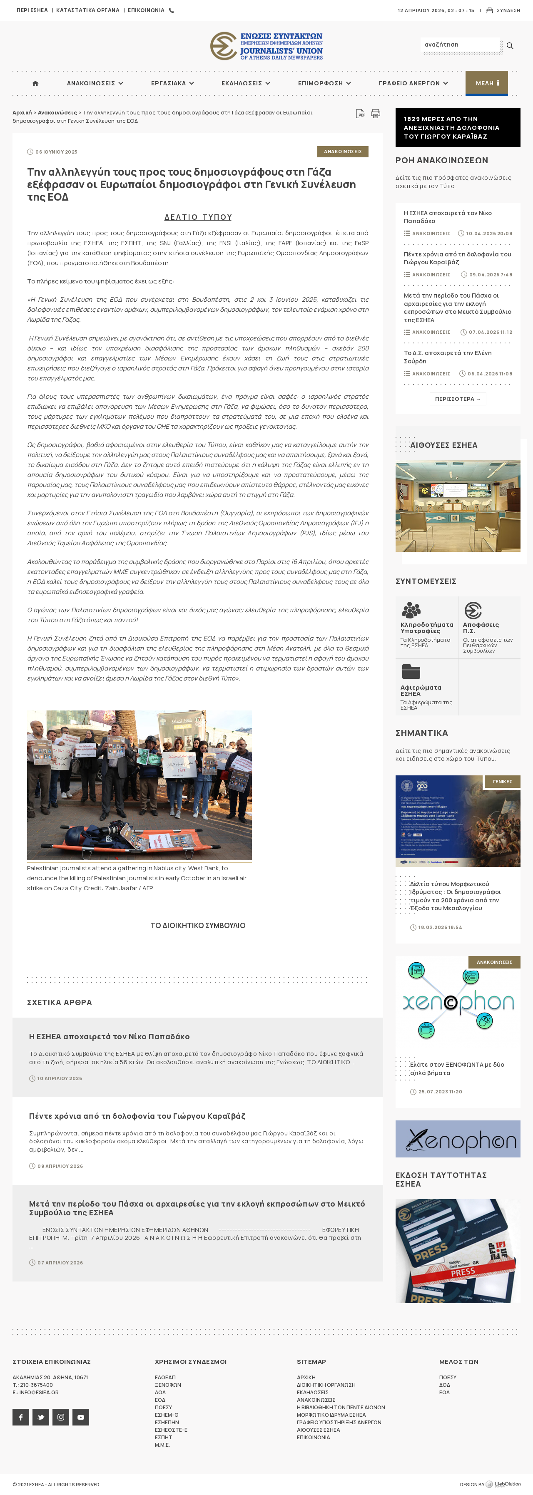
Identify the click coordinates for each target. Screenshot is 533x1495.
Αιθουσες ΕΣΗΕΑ (444, 445)
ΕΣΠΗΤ (163, 1437)
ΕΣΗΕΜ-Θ (167, 1414)
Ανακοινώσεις (57, 112)
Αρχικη (306, 1377)
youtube (80, 1417)
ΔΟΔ (160, 1392)
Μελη (485, 83)
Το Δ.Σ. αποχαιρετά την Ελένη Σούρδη (448, 357)
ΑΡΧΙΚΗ (35, 83)
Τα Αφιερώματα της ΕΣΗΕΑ (427, 697)
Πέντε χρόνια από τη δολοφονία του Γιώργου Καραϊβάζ (137, 1116)
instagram (60, 1417)
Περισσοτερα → (458, 398)
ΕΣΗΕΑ (266, 46)
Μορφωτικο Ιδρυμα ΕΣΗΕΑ (331, 1414)
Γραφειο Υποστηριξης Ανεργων (339, 1422)
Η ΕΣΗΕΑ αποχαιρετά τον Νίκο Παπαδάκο (109, 1036)
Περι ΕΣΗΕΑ (32, 10)
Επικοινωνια (146, 10)
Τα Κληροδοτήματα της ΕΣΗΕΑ (427, 634)
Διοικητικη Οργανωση (326, 1384)
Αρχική (22, 112)
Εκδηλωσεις (242, 83)
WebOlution (503, 1484)
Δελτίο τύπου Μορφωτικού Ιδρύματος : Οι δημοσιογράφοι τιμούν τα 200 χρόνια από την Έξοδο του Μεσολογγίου (455, 896)
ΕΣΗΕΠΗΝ (167, 1422)
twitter (40, 1417)
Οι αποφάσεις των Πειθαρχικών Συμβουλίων (489, 637)
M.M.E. (162, 1444)
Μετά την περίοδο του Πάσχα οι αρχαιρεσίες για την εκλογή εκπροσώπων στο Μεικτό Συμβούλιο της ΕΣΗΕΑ (197, 1208)
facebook (20, 1417)
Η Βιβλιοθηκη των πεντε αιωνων (341, 1407)
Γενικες (502, 781)
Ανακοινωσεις (91, 83)
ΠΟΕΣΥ (163, 1407)
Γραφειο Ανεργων (409, 83)
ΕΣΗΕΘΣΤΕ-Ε (171, 1429)
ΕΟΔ (160, 1399)
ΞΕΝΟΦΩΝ (168, 1384)
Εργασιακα (168, 83)
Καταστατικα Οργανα (88, 10)
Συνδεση (509, 10)
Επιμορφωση (320, 83)
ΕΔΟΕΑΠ (165, 1377)
